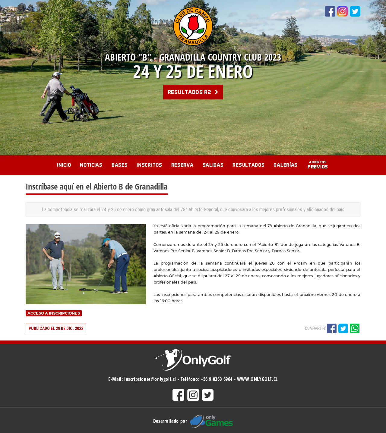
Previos (318, 165)
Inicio (64, 165)
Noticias (91, 165)
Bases (120, 165)
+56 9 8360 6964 (217, 379)
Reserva (182, 165)
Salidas (213, 165)
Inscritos (149, 165)
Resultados (248, 165)
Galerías (286, 165)
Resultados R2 (193, 92)
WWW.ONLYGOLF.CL (257, 379)
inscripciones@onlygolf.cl (150, 379)
